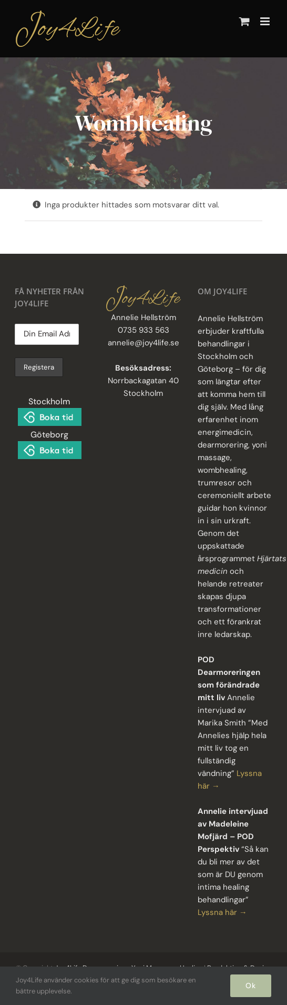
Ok (250, 985)
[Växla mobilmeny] (265, 21)
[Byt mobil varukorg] (244, 21)
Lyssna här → (222, 912)
